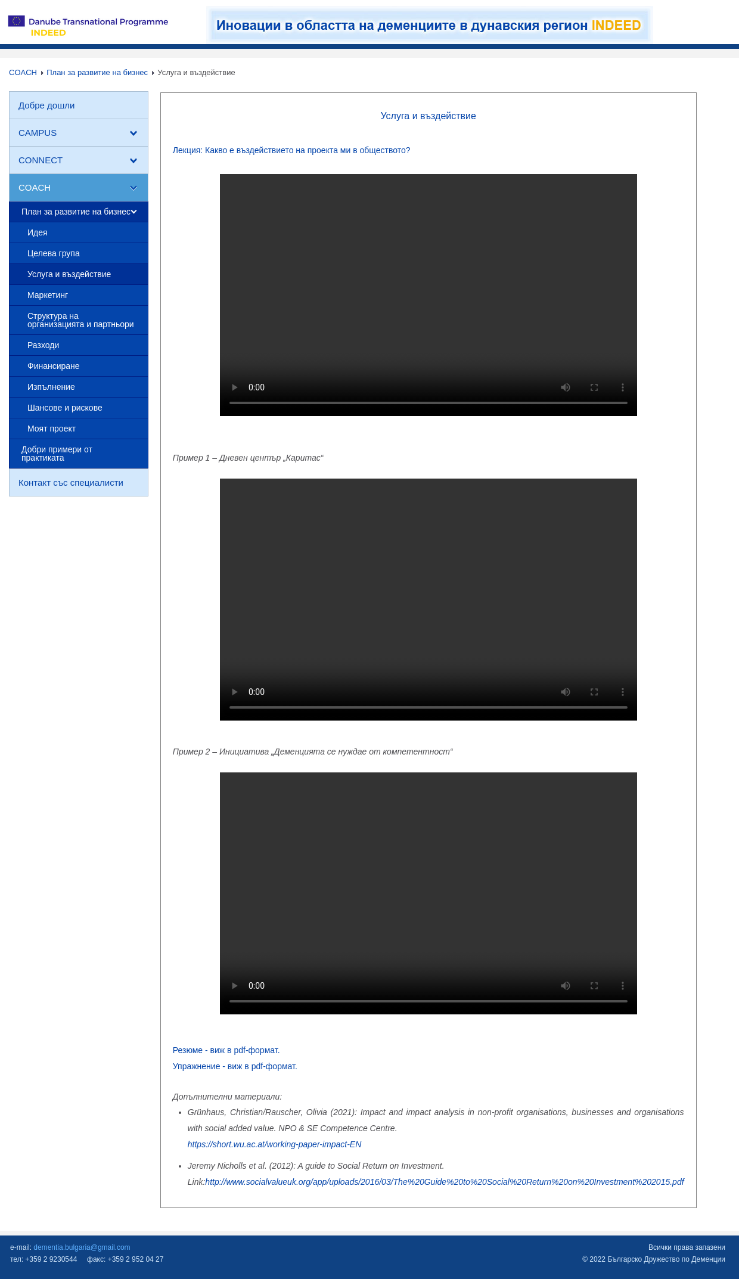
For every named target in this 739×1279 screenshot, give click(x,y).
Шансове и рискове (65, 407)
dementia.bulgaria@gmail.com (81, 1247)
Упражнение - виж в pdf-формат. (235, 1066)
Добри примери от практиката (56, 453)
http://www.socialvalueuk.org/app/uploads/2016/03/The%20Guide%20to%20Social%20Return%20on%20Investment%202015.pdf (444, 1182)
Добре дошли (46, 105)
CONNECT (40, 160)
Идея (37, 232)
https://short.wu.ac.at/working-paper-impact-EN (275, 1144)
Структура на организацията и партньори (80, 320)
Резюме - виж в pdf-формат (225, 1050)
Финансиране (53, 366)
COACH (23, 72)
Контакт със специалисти (70, 482)
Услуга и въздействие (69, 274)
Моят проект (51, 428)
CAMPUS (37, 133)
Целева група (53, 253)
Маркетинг (47, 295)
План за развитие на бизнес (97, 72)
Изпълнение (51, 387)
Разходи (43, 345)
